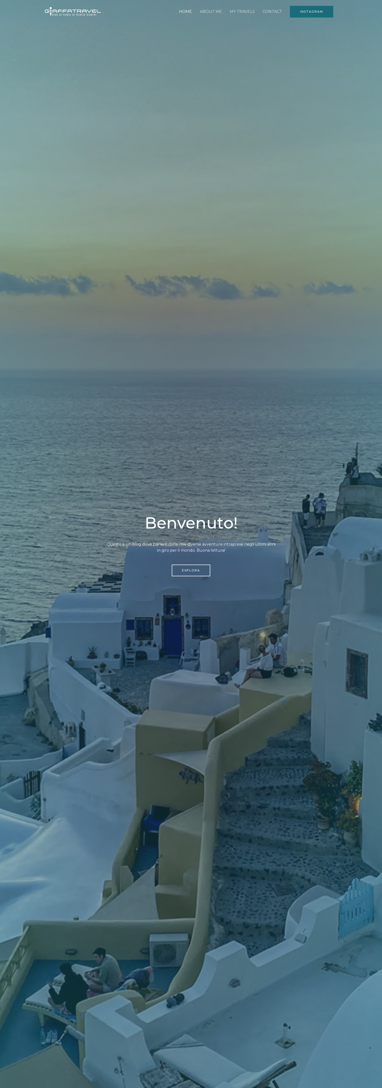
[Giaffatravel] (73, 11)
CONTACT (272, 11)
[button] (311, 12)
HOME (185, 11)
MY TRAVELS (242, 11)
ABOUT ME (211, 11)
